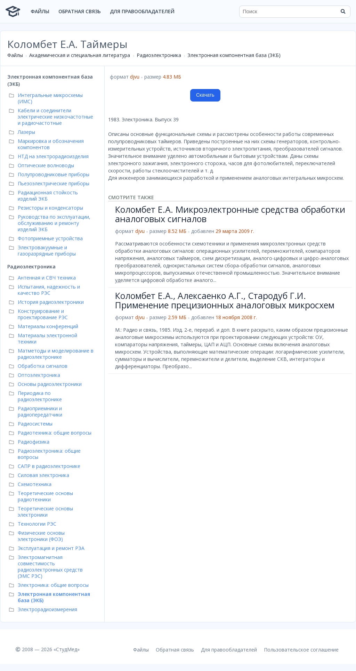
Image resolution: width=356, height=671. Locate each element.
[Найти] (343, 11)
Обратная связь (79, 11)
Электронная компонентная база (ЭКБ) (234, 55)
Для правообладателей (142, 11)
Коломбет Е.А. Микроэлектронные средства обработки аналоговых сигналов (230, 214)
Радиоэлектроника (159, 55)
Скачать (205, 95)
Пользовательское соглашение (301, 649)
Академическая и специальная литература (79, 55)
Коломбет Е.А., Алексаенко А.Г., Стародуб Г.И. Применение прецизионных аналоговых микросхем (224, 300)
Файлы (40, 11)
